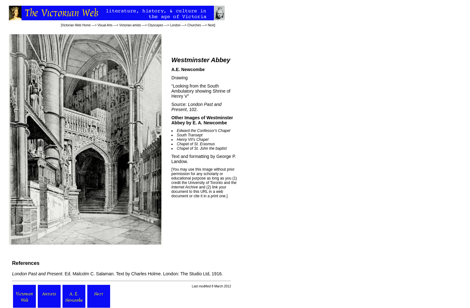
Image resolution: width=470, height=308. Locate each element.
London (175, 25)
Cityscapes (155, 25)
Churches (194, 25)
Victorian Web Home (76, 25)
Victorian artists (130, 25)
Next (211, 25)
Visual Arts (104, 25)
